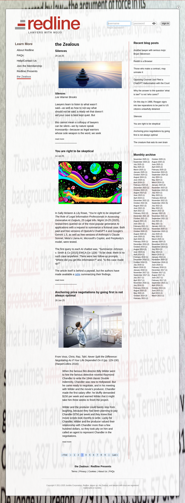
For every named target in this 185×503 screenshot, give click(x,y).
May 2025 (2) (139, 167)
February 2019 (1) (141, 257)
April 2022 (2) (139, 211)
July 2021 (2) (157, 221)
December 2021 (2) (141, 216)
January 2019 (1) (158, 257)
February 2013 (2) (141, 298)
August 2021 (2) (140, 221)
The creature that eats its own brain (151, 142)
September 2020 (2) (160, 231)
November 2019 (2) (159, 244)
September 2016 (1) (160, 283)
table (77, 274)
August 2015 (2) (140, 291)
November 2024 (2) (159, 172)
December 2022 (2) (141, 200)
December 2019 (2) (141, 244)
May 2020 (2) (157, 237)
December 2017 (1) (159, 270)
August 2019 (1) (140, 249)
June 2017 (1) (157, 278)
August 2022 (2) (140, 206)
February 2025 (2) (159, 170)
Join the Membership (29, 65)
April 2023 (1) (139, 198)
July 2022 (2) (157, 206)
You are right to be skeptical (74, 151)
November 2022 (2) (159, 200)
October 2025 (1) (158, 159)
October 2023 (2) (140, 190)
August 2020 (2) (140, 234)
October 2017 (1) (158, 273)
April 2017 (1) (139, 280)
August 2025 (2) (158, 162)
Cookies (92, 472)
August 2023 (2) (140, 193)
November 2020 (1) (159, 229)
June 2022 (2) (139, 208)
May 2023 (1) (157, 195)
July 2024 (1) (157, 177)
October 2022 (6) (140, 203)
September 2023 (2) (160, 190)
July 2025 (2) (139, 164)
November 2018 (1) (159, 260)
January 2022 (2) (158, 213)
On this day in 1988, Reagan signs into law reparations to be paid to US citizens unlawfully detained (151, 105)
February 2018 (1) (159, 267)
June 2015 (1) (157, 291)
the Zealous (24, 76)
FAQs (20, 55)
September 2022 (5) (160, 203)
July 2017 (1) (139, 278)
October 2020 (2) (140, 231)
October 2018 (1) (140, 262)
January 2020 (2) (158, 242)
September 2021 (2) (160, 219)
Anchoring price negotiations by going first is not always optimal (89, 294)
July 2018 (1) (139, 265)
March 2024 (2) (158, 182)
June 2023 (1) (139, 195)
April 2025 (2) (157, 167)
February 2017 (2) (159, 280)
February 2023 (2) (159, 198)
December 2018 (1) (141, 260)
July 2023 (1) (157, 193)
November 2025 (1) (141, 159)
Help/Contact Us (26, 60)
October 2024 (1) (140, 175)
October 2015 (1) (158, 288)
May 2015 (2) (139, 293)
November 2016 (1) (141, 283)
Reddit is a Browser (143, 61)
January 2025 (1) (140, 172)
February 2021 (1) (141, 226)
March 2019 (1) (158, 255)
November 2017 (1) (141, 273)
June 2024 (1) (139, 180)
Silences (61, 50)
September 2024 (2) (160, 175)
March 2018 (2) (140, 267)
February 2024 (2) (141, 185)
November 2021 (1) (159, 216)
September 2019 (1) (160, 247)
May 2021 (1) (157, 224)
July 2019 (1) (157, 249)
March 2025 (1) (140, 170)
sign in (165, 23)
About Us (102, 472)
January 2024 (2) (158, 185)
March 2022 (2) (158, 211)
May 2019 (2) (157, 252)
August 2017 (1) (158, 275)
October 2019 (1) (140, 247)
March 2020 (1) (158, 239)
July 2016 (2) (139, 285)
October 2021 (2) (140, 219)
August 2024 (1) (140, 177)
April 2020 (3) (139, 239)
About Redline (25, 50)
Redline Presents (27, 71)
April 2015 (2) (157, 293)
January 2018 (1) (140, 270)
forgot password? (115, 27)
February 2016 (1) (141, 288)
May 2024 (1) (157, 180)
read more (59, 139)
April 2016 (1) (157, 285)
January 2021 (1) (158, 226)
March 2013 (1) (158, 296)
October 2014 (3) (140, 296)
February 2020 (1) (141, 242)
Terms (74, 472)
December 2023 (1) (141, 188)
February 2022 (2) (141, 213)
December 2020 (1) (141, 229)
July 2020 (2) (157, 234)
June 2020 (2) (139, 237)
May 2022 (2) (157, 208)
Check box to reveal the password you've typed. (154, 23)
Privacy (82, 472)
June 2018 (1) (157, 265)
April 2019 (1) (139, 255)
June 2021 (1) (139, 224)
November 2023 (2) (159, 188)
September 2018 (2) (160, 262)
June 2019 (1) (139, 252)
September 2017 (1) (142, 275)
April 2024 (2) (139, 182)
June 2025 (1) (157, 164)
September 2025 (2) (142, 162)
